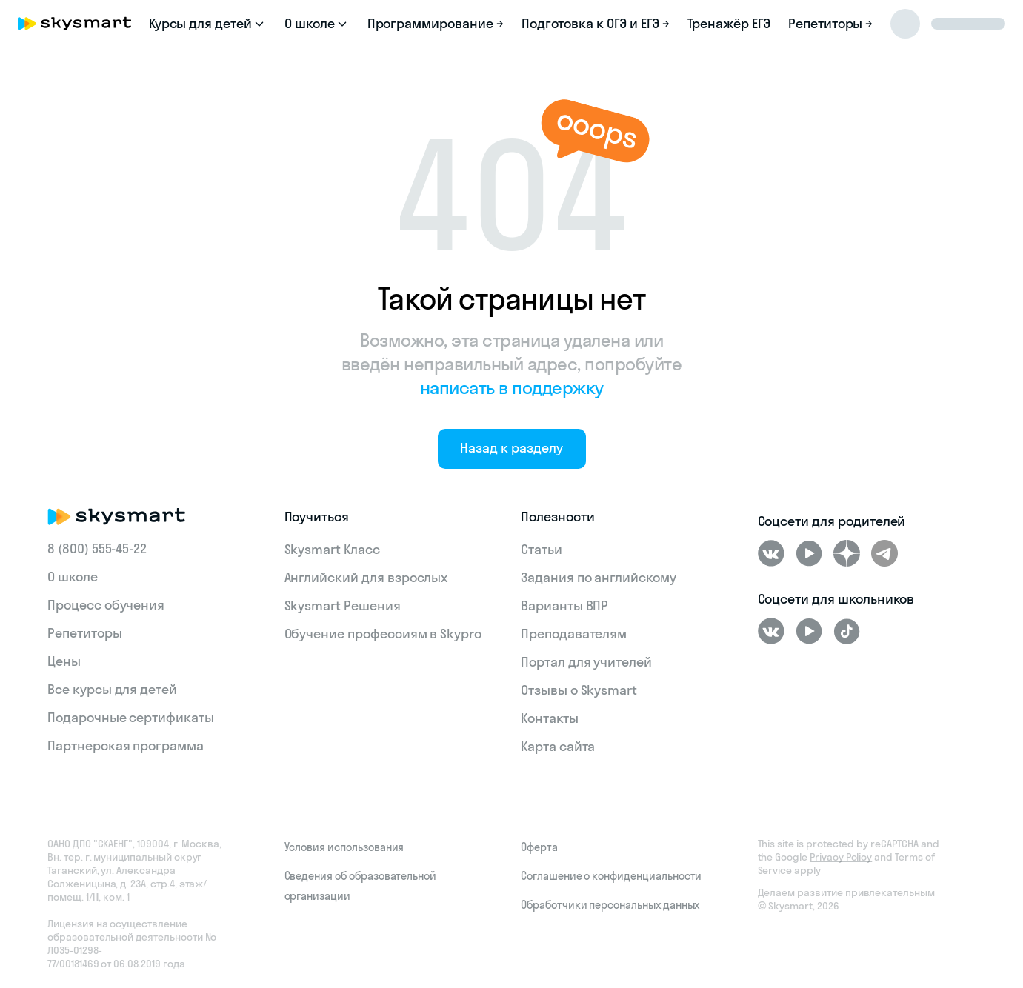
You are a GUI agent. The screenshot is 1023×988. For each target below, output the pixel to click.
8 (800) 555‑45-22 (97, 548)
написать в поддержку (512, 387)
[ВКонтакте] (771, 553)
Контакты (550, 718)
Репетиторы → (830, 23)
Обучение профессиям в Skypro (383, 633)
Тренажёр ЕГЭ (728, 23)
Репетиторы (84, 632)
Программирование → (435, 23)
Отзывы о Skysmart (579, 689)
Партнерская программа (125, 745)
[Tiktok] (846, 631)
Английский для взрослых (366, 577)
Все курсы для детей (112, 689)
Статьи (541, 549)
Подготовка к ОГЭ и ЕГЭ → (596, 23)
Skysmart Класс (332, 549)
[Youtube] (809, 553)
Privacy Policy (841, 857)
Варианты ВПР (564, 605)
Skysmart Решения (342, 605)
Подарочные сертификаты (130, 717)
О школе (72, 576)
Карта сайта (558, 746)
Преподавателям (574, 633)
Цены (64, 661)
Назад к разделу (511, 447)
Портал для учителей (586, 661)
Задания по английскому (598, 577)
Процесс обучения (105, 604)
